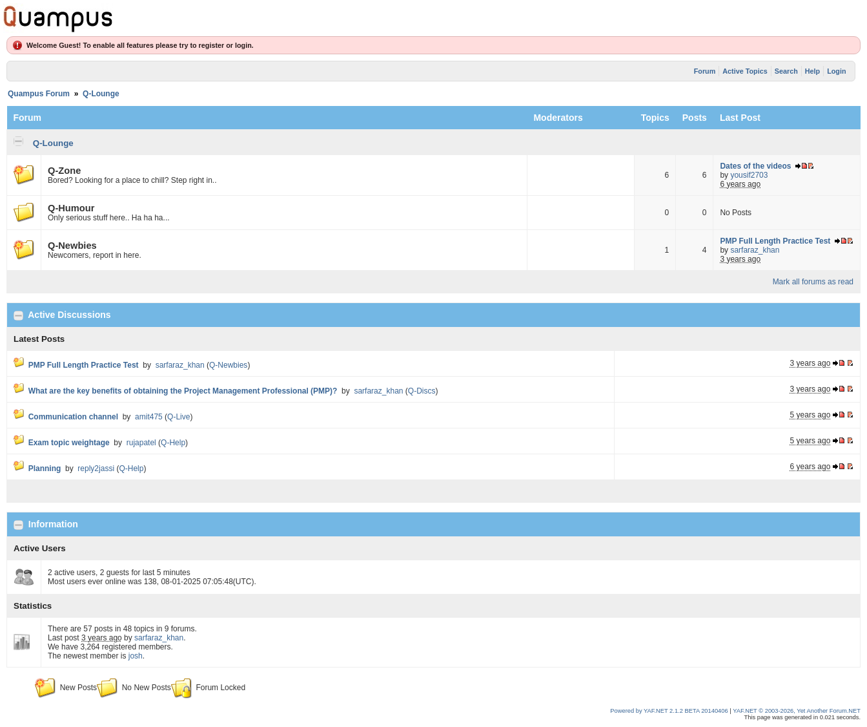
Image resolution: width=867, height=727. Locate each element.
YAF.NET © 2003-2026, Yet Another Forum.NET (797, 711)
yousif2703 (749, 175)
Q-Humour (71, 208)
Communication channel (73, 416)
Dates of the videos (755, 166)
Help (812, 71)
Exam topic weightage (69, 442)
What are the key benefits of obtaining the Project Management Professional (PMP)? (183, 390)
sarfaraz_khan (754, 250)
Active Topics (744, 71)
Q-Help (173, 442)
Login (836, 71)
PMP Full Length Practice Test (775, 241)
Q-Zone (64, 170)
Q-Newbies (72, 245)
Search (786, 71)
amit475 (149, 416)
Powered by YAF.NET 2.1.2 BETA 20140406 (669, 711)
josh (135, 655)
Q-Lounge (101, 93)
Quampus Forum (39, 93)
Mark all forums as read (813, 281)
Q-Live (178, 416)
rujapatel (141, 442)
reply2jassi (95, 468)
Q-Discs (422, 390)
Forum (705, 71)
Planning (44, 468)
